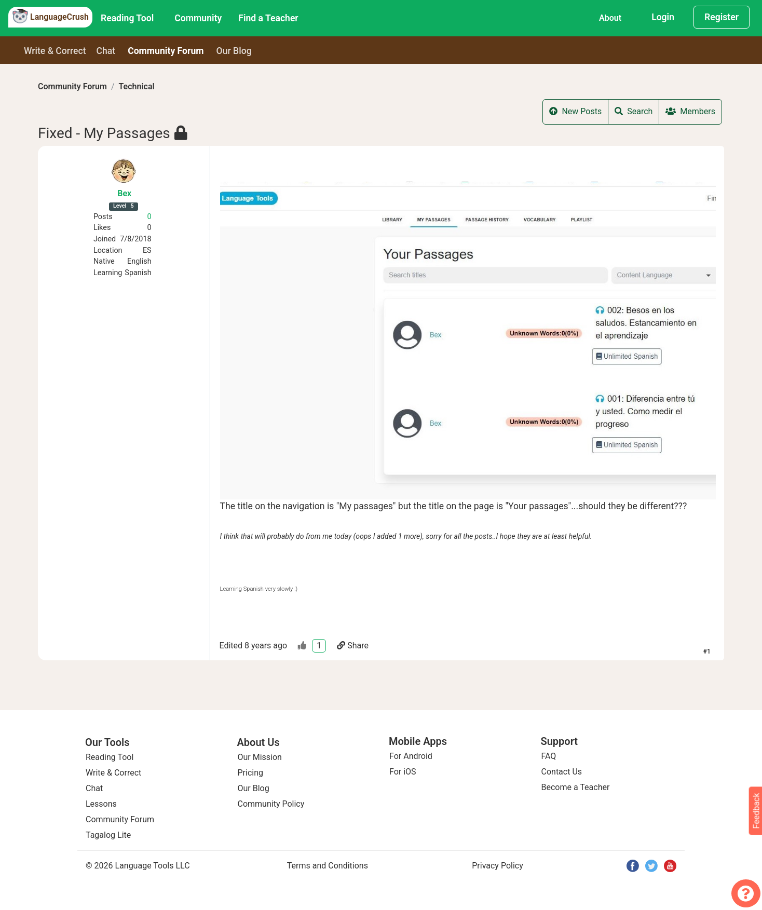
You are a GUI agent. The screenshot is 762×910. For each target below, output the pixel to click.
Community (198, 18)
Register (721, 17)
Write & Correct (55, 51)
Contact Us (561, 772)
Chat (106, 51)
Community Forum (72, 86)
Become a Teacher (575, 787)
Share (353, 645)
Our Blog (253, 788)
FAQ (548, 756)
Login (662, 17)
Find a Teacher (268, 18)
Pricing (251, 773)
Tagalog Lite (108, 835)
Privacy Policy (497, 866)
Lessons (101, 804)
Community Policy (271, 804)
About (610, 18)
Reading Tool (127, 18)
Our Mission (260, 757)
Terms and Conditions (327, 866)
